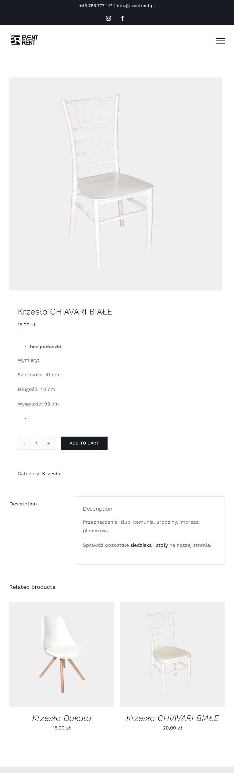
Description (23, 504)
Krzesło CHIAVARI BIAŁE (172, 718)
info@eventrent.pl (136, 5)
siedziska (141, 545)
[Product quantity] (36, 443)
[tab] (37, 503)
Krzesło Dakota (61, 718)
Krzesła (51, 473)
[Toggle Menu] (220, 41)
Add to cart (84, 443)
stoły (162, 545)
